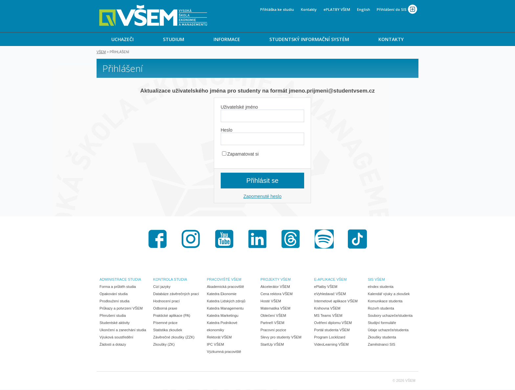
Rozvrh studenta (381, 309)
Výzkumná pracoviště (224, 352)
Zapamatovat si (240, 154)
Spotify (324, 239)
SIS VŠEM (376, 280)
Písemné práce (165, 323)
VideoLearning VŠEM (331, 345)
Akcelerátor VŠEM (275, 287)
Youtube (224, 239)
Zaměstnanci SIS (381, 345)
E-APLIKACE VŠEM (330, 280)
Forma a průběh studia (118, 287)
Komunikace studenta (385, 302)
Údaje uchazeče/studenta (388, 331)
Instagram (190, 239)
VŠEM (101, 52)
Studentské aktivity (115, 323)
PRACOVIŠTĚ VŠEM (224, 280)
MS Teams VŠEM (328, 316)
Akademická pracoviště (225, 287)
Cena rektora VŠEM (276, 294)
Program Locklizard (329, 338)
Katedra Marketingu (222, 316)
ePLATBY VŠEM (337, 9)
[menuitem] (122, 39)
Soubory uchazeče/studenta (390, 316)
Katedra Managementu (225, 309)
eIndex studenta (380, 287)
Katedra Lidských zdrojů (226, 302)
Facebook (157, 239)
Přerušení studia (113, 316)
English (363, 9)
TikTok (357, 239)
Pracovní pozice (273, 331)
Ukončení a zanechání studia (123, 331)
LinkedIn (257, 239)
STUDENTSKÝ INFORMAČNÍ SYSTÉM (309, 39)
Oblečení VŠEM (273, 316)
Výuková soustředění (116, 338)
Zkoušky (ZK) (163, 345)
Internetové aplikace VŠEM (336, 302)
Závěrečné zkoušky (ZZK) (173, 338)
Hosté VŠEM (270, 302)
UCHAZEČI (122, 39)
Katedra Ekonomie (222, 294)
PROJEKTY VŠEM (275, 280)
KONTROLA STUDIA (170, 280)
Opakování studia (114, 294)
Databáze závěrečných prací (176, 294)
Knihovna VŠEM (327, 309)
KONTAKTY (391, 39)
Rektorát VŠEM (219, 338)
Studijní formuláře (382, 323)
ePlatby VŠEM (325, 287)
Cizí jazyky (161, 287)
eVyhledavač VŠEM (330, 294)
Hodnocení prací (166, 302)
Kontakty (309, 9)
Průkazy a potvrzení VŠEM (121, 309)
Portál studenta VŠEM (331, 331)
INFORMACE (226, 39)
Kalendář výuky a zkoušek (389, 294)
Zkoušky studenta (382, 338)
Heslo (227, 130)
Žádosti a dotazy (113, 345)
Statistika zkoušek (167, 331)
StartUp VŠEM (272, 345)
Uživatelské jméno (239, 107)
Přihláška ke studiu (277, 9)
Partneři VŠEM (272, 323)
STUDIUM (173, 39)
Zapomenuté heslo (262, 197)
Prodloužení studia (114, 302)
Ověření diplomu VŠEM (333, 323)
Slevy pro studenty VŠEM (281, 338)
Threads (290, 239)
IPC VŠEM (215, 345)
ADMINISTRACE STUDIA (120, 280)
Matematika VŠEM (275, 309)
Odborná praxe (165, 309)
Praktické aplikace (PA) (171, 316)
